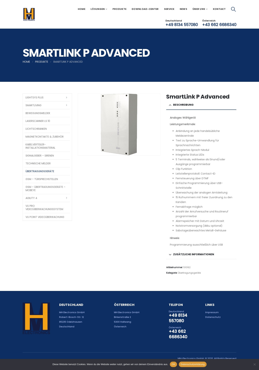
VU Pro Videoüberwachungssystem (44, 207)
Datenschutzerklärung (193, 364)
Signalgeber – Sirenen (40, 155)
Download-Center (145, 9)
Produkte (119, 9)
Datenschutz (213, 317)
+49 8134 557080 (181, 24)
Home (81, 9)
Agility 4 (31, 198)
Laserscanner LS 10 (38, 121)
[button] (233, 9)
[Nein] (254, 364)
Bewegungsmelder (38, 113)
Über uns (199, 9)
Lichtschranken (36, 129)
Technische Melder (38, 163)
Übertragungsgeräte (189, 272)
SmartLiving (33, 105)
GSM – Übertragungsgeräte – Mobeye (45, 188)
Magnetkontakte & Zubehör (45, 136)
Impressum (212, 312)
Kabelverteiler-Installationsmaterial (40, 146)
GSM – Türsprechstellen (42, 179)
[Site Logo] (29, 14)
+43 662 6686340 (219, 24)
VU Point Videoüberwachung (45, 217)
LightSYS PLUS (34, 97)
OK (173, 364)
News (183, 9)
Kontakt (219, 9)
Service (169, 9)
